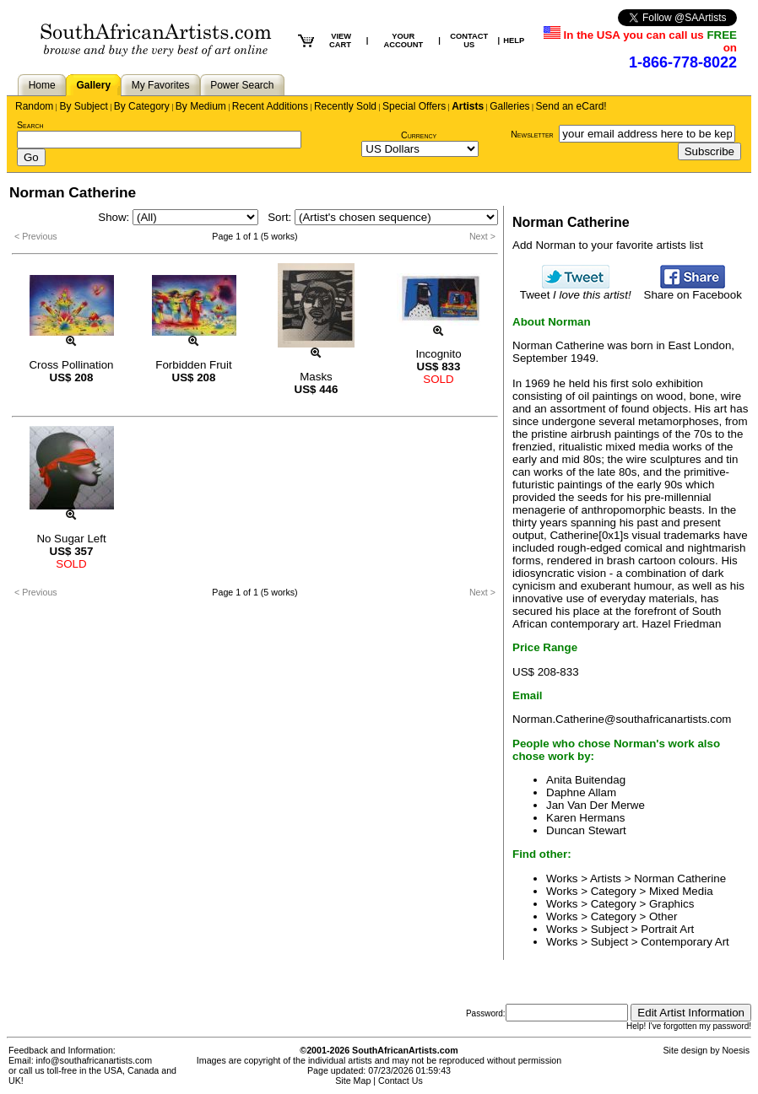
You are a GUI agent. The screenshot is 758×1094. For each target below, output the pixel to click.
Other (663, 916)
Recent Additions (270, 106)
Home (42, 85)
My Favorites (161, 85)
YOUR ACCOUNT (403, 40)
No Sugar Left (71, 538)
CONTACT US (469, 40)
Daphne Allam (581, 792)
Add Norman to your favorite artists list (607, 245)
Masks (316, 376)
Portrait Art (667, 929)
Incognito (438, 354)
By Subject (83, 106)
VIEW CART (340, 40)
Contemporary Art (684, 941)
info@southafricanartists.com (94, 1060)
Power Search (241, 85)
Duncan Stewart (586, 830)
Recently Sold (345, 106)
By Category (142, 106)
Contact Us (400, 1080)
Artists (468, 106)
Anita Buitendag (585, 779)
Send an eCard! (571, 106)
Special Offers (414, 106)
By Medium (201, 106)
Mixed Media (681, 891)
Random (34, 106)
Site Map (353, 1080)
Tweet (575, 289)
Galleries (509, 106)
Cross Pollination (71, 364)
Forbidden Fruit (193, 364)
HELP (513, 40)
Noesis (736, 1050)
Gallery (93, 85)
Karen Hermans (585, 817)
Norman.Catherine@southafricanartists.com (621, 719)
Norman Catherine (680, 878)
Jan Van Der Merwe (595, 805)
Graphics (671, 903)
